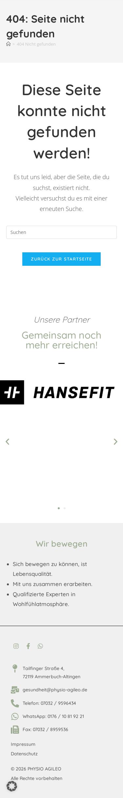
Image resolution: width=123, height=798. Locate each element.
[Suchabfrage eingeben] (61, 232)
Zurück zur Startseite (61, 259)
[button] (7, 442)
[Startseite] (8, 44)
